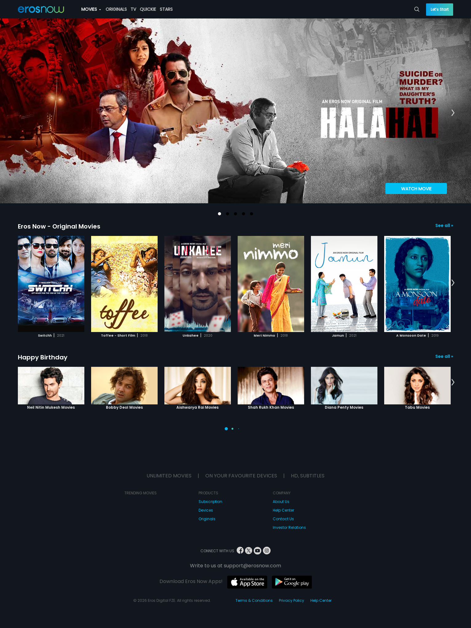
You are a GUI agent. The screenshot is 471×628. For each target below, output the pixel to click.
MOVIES (91, 9)
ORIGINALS (116, 9)
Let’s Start (440, 9)
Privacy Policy (291, 600)
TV (133, 9)
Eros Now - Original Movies (59, 226)
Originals (207, 518)
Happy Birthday (42, 357)
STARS (166, 9)
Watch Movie (416, 189)
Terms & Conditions (254, 600)
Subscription (210, 501)
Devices (206, 510)
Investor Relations (289, 527)
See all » (444, 225)
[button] (219, 213)
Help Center (283, 510)
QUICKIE (148, 9)
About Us (281, 501)
